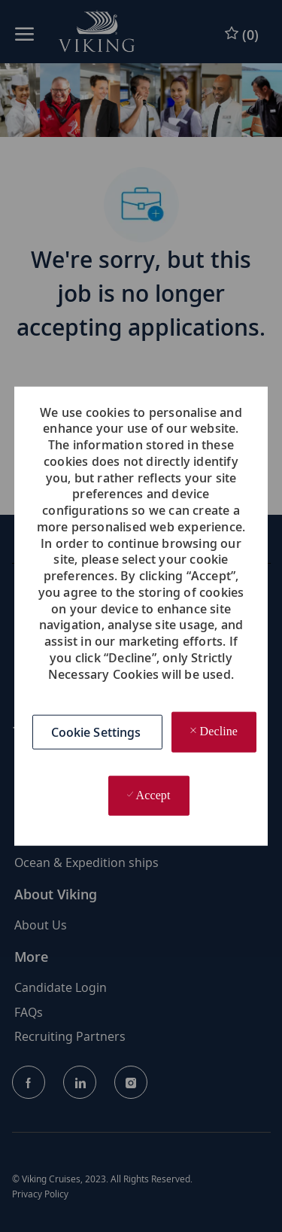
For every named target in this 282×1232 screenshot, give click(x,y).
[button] (97, 732)
